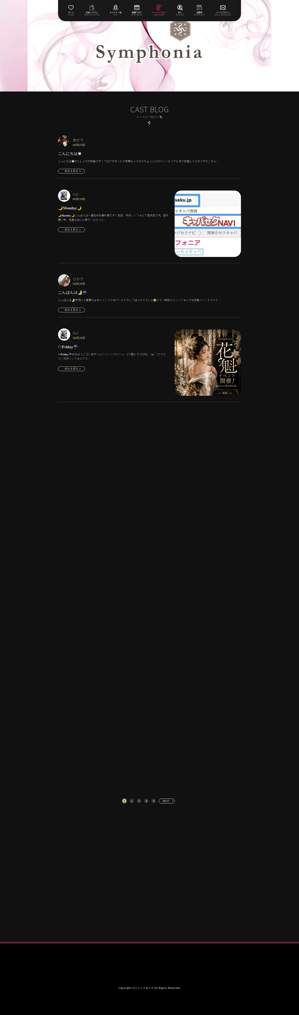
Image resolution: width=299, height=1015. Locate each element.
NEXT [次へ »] (166, 801)
